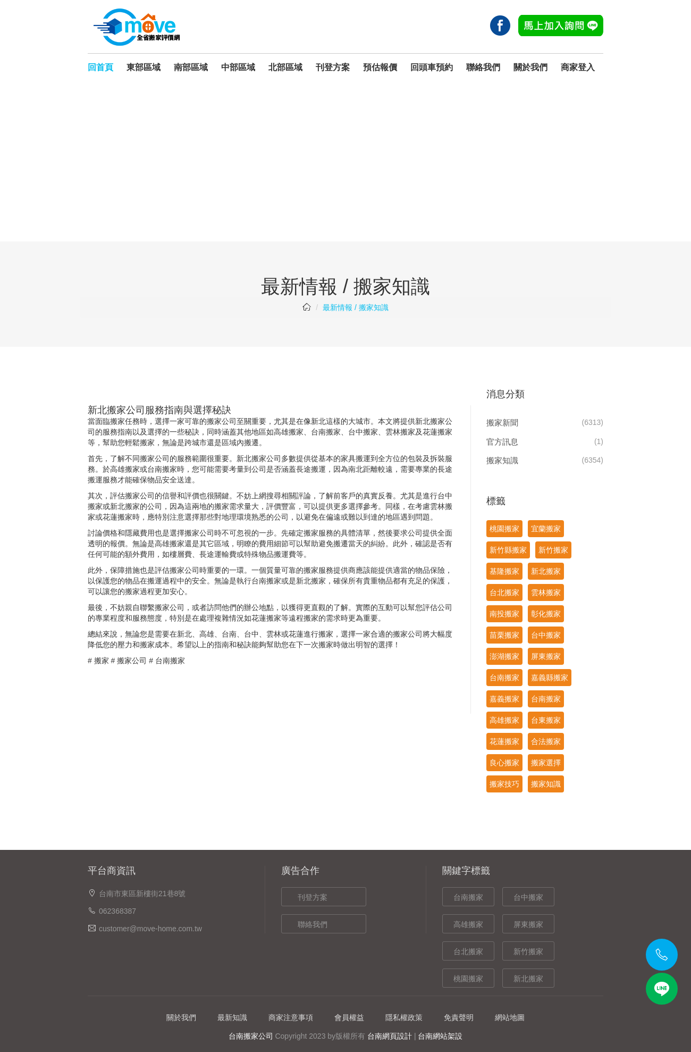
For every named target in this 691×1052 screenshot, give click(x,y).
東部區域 (144, 67)
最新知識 (232, 1017)
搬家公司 (132, 660)
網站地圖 (510, 1017)
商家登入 (578, 67)
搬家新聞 (502, 422)
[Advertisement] (345, 161)
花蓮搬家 (437, 432)
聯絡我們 (483, 67)
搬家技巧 (504, 784)
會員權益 (349, 1017)
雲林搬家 (400, 432)
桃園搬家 (504, 528)
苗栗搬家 (504, 635)
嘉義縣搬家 (549, 677)
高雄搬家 (289, 432)
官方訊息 (502, 441)
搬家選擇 (546, 762)
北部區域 (285, 67)
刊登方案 (333, 67)
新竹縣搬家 (508, 550)
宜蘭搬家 (546, 528)
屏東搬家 (546, 656)
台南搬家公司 (251, 1036)
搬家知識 (502, 460)
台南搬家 (326, 432)
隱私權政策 (404, 1017)
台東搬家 (546, 720)
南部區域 (191, 67)
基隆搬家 (504, 571)
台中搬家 (363, 432)
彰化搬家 (546, 614)
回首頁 (100, 67)
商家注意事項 (290, 1017)
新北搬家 (546, 571)
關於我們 (530, 67)
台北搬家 (504, 592)
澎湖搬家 (504, 656)
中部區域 (238, 67)
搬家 (101, 660)
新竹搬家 (553, 550)
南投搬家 (504, 614)
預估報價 (380, 67)
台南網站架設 (440, 1036)
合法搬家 (546, 741)
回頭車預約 (431, 67)
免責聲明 (459, 1017)
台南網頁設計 (389, 1036)
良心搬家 (504, 762)
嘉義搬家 (504, 699)
